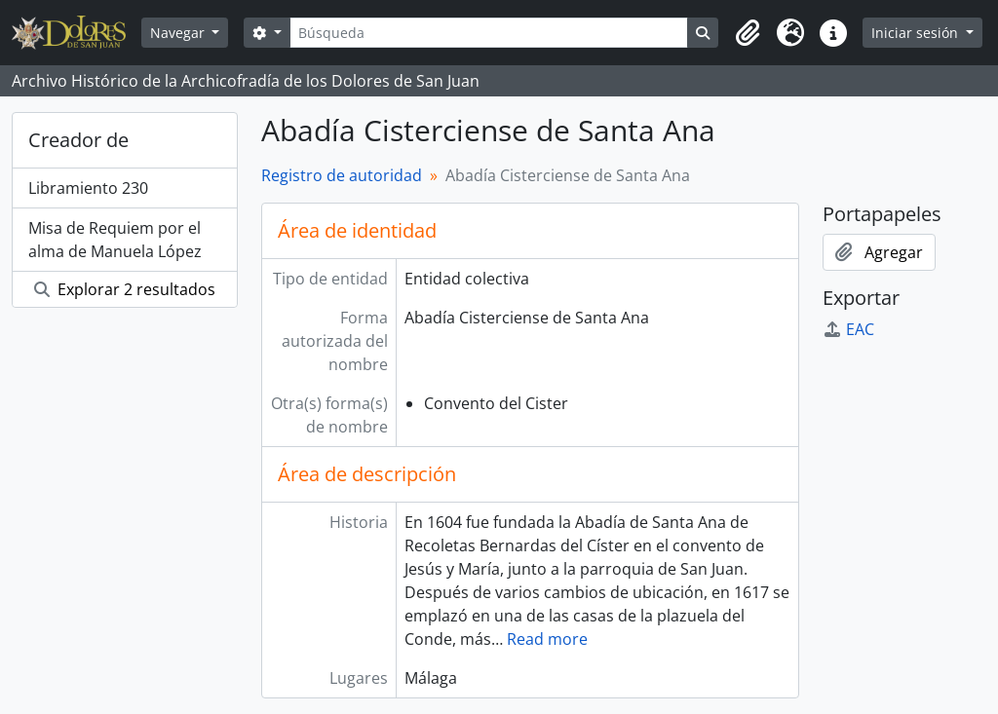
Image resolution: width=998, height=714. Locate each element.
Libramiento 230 (88, 188)
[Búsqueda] (488, 33)
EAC (848, 329)
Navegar (179, 32)
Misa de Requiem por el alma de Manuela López (115, 239)
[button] (747, 33)
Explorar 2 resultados (124, 289)
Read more (547, 639)
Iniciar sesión (916, 32)
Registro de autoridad (341, 175)
